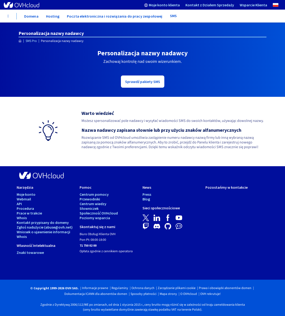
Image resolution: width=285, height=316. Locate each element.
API (19, 203)
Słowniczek (89, 208)
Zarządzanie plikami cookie (177, 288)
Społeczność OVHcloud (99, 213)
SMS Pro (31, 41)
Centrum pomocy (94, 194)
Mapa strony (168, 294)
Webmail (24, 199)
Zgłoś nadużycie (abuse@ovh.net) (45, 227)
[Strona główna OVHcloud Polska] (20, 41)
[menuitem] (162, 5)
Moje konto (26, 194)
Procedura (25, 208)
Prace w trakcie (29, 213)
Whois (22, 217)
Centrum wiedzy (93, 203)
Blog (146, 199)
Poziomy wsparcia (95, 217)
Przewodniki (90, 199)
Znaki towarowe (30, 252)
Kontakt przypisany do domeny (43, 222)
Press (146, 194)
